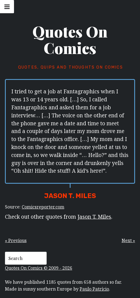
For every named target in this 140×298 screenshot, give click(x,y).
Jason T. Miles (94, 216)
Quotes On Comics (70, 39)
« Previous (16, 240)
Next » (128, 240)
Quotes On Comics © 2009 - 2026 (38, 268)
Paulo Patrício (94, 289)
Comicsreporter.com (43, 207)
